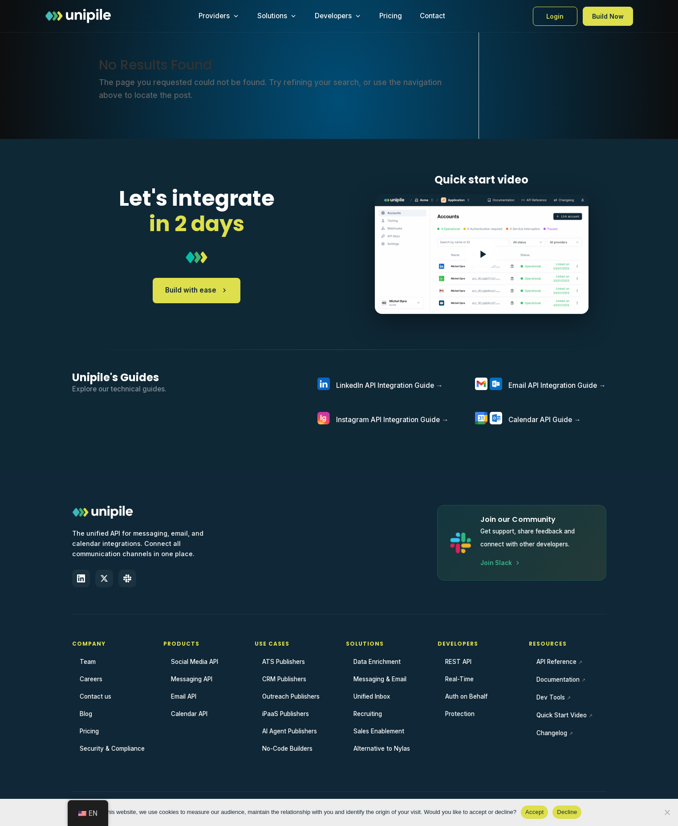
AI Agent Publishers (289, 731)
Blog (86, 713)
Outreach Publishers (291, 696)
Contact (432, 16)
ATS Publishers (283, 661)
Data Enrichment (377, 661)
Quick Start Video (561, 715)
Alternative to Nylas (381, 748)
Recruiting (367, 713)
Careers (91, 679)
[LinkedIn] (81, 578)
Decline (567, 812)
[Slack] (127, 578)
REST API (458, 661)
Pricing (390, 16)
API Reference (556, 661)
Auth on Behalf (466, 696)
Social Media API (194, 661)
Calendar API (189, 713)
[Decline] (666, 812)
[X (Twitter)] (104, 578)
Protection (460, 713)
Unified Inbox (371, 696)
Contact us (95, 696)
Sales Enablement (378, 731)
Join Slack (500, 562)
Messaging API (191, 679)
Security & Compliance (112, 748)
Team (88, 661)
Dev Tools (550, 697)
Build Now (608, 16)
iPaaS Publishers (285, 713)
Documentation (558, 679)
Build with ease (196, 290)
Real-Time (459, 679)
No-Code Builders (287, 748)
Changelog (551, 732)
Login (555, 16)
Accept (534, 812)
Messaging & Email (379, 679)
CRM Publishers (284, 679)
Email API (183, 696)
